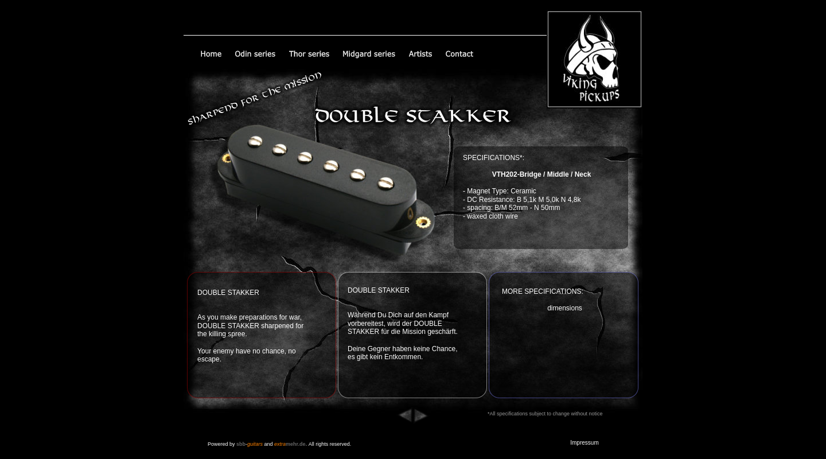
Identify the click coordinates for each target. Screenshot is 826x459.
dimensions (564, 308)
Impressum (584, 442)
